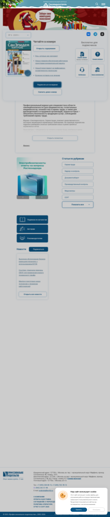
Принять (79, 509)
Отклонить (96, 510)
